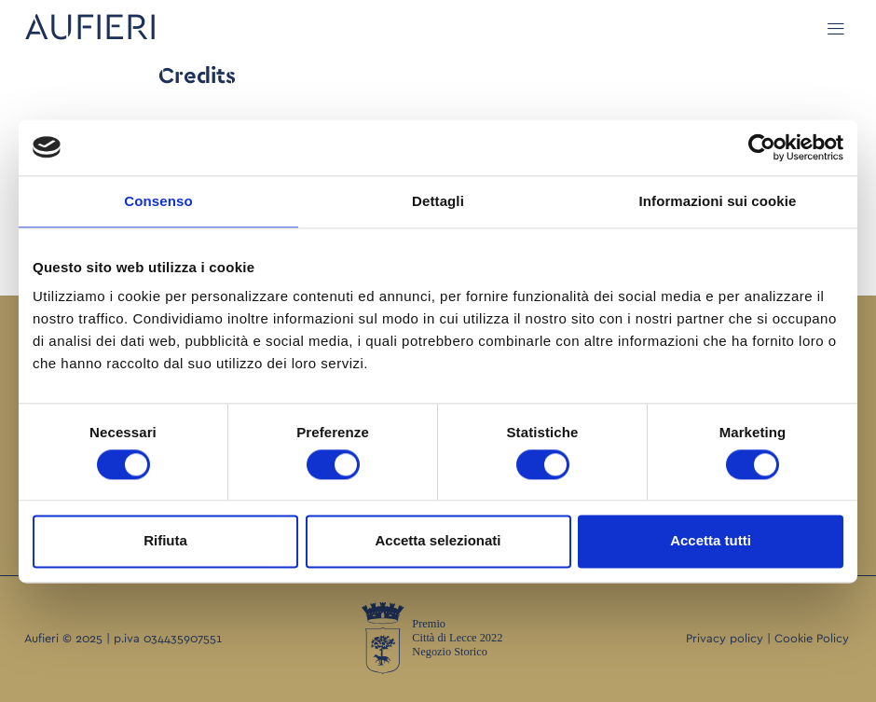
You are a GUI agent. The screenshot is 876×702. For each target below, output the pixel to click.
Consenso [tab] (158, 201)
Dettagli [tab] (438, 201)
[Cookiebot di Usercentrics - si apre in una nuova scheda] (761, 147)
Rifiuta (165, 541)
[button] (836, 28)
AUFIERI (90, 28)
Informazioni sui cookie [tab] (718, 201)
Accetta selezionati (437, 541)
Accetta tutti (710, 541)
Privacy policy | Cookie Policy (767, 639)
